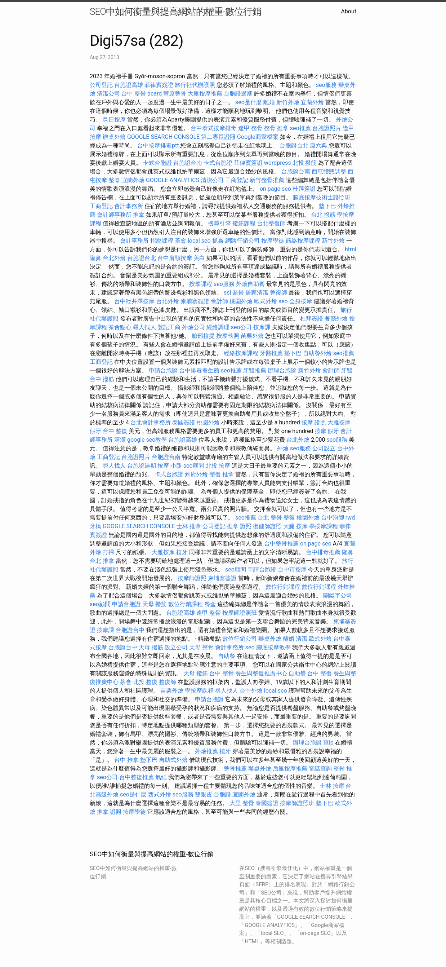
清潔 (120, 439)
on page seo (275, 188)
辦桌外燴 (114, 136)
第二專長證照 (218, 136)
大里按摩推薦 (205, 93)
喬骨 (238, 292)
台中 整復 (115, 431)
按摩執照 (227, 335)
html (350, 249)
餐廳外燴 (336, 318)
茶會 (180, 240)
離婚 (269, 102)
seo (283, 301)
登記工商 (168, 327)
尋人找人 (144, 327)
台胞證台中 (130, 630)
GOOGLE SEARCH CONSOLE (163, 136)
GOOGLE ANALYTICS (172, 180)
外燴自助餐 (250, 284)
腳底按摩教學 (273, 647)
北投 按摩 (218, 465)
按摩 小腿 (169, 465)
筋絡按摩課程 (303, 240)
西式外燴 (159, 794)
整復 (289, 517)
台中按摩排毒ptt (158, 145)
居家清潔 (256, 292)
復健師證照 (267, 526)
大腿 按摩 (295, 526)
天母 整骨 (201, 647)
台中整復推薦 (136, 777)
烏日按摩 (114, 119)
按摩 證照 (314, 422)
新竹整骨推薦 (267, 180)
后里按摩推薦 (290, 768)
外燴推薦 (206, 751)
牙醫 (347, 370)
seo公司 (241, 327)
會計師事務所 (114, 214)
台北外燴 (114, 258)
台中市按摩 (292, 569)
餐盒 (210, 604)
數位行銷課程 (283, 586)
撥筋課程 (243, 223)
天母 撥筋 (154, 604)
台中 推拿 (126, 759)
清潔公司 (108, 93)
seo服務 (326, 84)
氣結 (161, 777)
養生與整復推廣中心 (261, 673)
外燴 (283, 448)
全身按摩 (300, 301)
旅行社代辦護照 (195, 84)
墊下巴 (327, 206)
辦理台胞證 (282, 370)
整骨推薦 (235, 768)
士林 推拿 (189, 526)
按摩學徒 (272, 240)
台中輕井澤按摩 (134, 301)
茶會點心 (119, 327)
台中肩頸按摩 (174, 258)
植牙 (182, 552)
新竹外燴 (287, 102)
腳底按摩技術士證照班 (322, 197)
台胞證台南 (187, 162)
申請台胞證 (163, 370)
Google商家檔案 (257, 136)
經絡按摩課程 (241, 353)
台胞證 (222, 794)
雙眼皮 (203, 794)
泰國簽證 (183, 422)
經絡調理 (217, 327)
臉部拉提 (203, 335)
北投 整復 (145, 682)
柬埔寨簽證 (194, 301)
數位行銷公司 (239, 638)
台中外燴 (251, 690)
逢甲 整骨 (250, 128)
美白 (199, 258)
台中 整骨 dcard (141, 93)
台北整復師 (271, 223)
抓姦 (218, 240)
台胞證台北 (294, 145)
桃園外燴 (241, 301)
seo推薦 (300, 128)
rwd (350, 517)
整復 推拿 (221, 474)
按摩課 (262, 327)
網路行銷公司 (242, 240)
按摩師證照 (192, 578)
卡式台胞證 (157, 162)
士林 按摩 (332, 785)
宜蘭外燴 (312, 102)
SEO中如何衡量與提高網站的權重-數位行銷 (175, 11)
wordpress (277, 162)
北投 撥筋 (305, 162)
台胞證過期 (238, 93)
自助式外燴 (173, 759)
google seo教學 (147, 439)
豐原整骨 (174, 93)
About (348, 11)
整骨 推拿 (276, 128)
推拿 (138, 214)
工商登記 (236, 180)
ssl (227, 292)
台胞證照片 (326, 128)
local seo (199, 240)
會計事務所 (128, 206)
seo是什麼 (248, 102)
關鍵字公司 (337, 595)
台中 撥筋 (102, 379)
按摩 (320, 431)
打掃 (108, 552)
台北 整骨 (270, 517)
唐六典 (318, 145)
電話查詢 (320, 768)
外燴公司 (193, 327)
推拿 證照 (239, 526)
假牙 (95, 431)
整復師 (278, 292)
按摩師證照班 (239, 612)
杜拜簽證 (304, 188)
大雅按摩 (339, 422)
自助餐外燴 (317, 353)
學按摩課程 (323, 526)
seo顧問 (193, 465)
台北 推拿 (102, 560)
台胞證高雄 (128, 84)
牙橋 (95, 526)
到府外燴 (196, 474)
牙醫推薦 (271, 353)
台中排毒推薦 (323, 552)
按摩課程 (200, 284)
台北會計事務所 (150, 422)
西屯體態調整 (329, 171)
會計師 (219, 301)
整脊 (114, 180)
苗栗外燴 (252, 335)
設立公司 (176, 647)
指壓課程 (161, 240)
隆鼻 (95, 258)
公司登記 (101, 84)
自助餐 (226, 656)
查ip (328, 742)
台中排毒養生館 (199, 370)
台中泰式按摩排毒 (214, 128)
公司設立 (323, 448)
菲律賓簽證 (158, 84)
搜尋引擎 (219, 223)
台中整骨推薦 (281, 543)
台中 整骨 (221, 673)
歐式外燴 (265, 301)
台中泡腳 (332, 517)
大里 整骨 (241, 803)
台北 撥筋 (323, 214)
